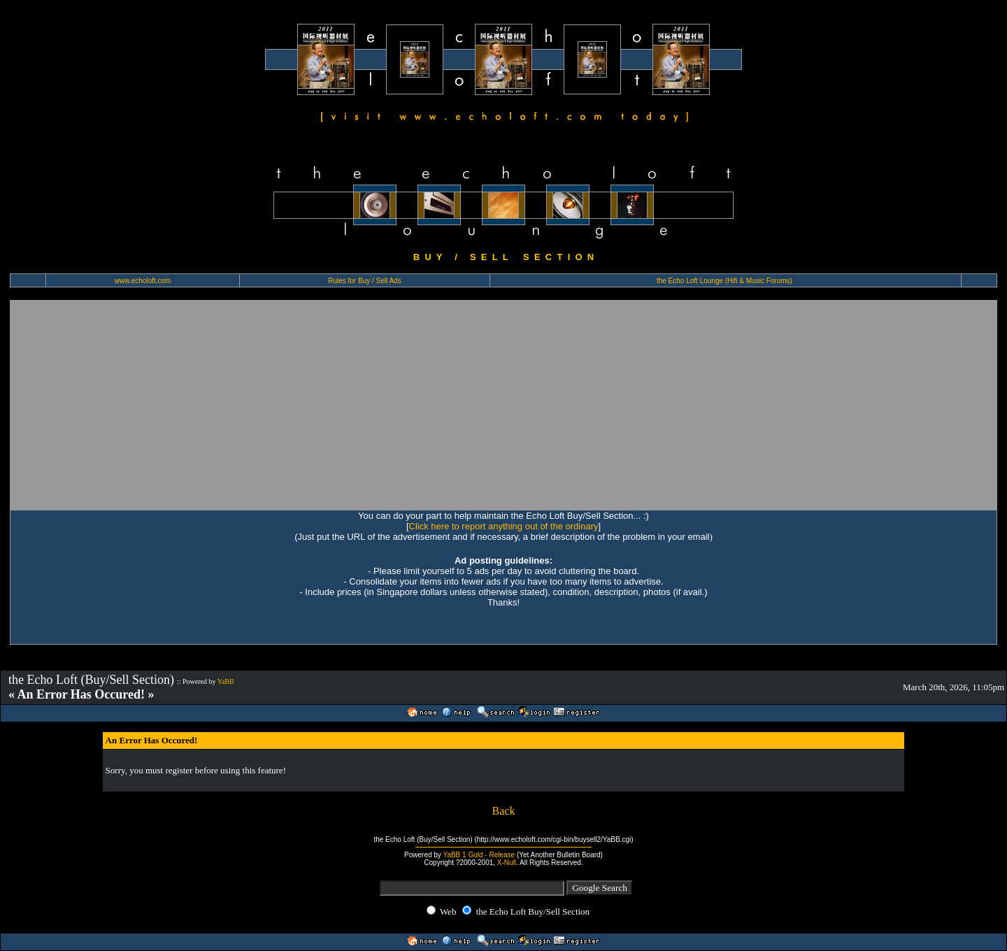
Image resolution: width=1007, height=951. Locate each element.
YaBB (225, 681)
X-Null (506, 862)
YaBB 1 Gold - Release (479, 855)
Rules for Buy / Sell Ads (364, 281)
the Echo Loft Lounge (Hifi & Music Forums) (724, 281)
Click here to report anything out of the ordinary (504, 526)
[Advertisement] (503, 405)
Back (503, 811)
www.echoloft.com (143, 281)
